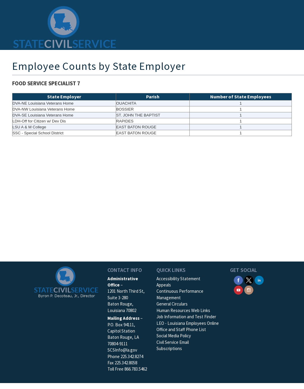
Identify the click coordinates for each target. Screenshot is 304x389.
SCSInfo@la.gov (122, 350)
